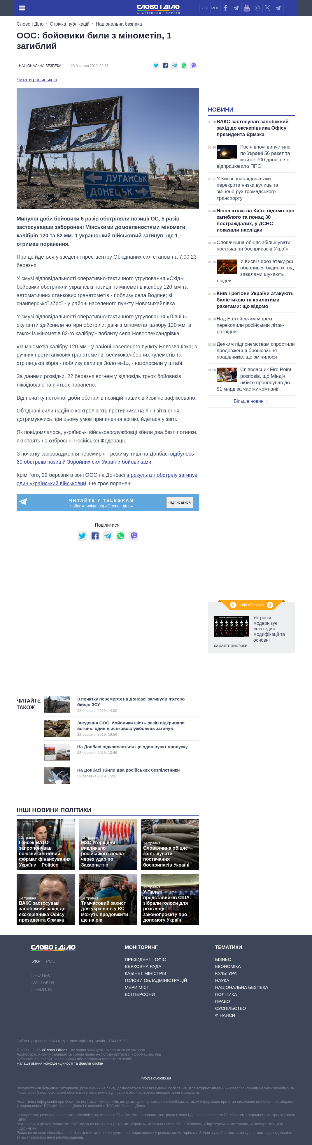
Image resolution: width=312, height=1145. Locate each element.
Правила (41, 989)
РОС (215, 8)
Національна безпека (119, 24)
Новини (221, 109)
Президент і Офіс (145, 959)
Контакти (42, 982)
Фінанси (225, 1015)
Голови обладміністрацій (156, 980)
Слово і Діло (30, 24)
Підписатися (180, 502)
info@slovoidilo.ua (156, 1078)
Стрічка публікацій (70, 24)
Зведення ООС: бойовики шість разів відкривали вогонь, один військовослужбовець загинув (131, 728)
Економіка (228, 966)
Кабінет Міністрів (145, 973)
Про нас (41, 975)
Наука (222, 980)
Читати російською (37, 79)
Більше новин (251, 401)
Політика (226, 994)
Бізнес (223, 959)
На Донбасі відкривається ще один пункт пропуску (132, 749)
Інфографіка (251, 605)
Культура (226, 973)
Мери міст (137, 987)
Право (222, 1001)
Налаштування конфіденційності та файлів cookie (60, 1063)
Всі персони (140, 994)
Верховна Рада (143, 966)
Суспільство (230, 1008)
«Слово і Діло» (54, 1050)
